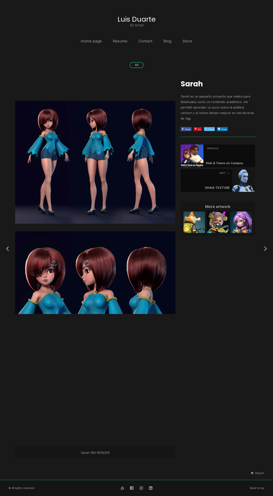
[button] (257, 473)
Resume (120, 41)
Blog (167, 41)
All (136, 64)
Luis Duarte (137, 19)
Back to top (257, 488)
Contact (145, 41)
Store (187, 41)
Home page (91, 41)
